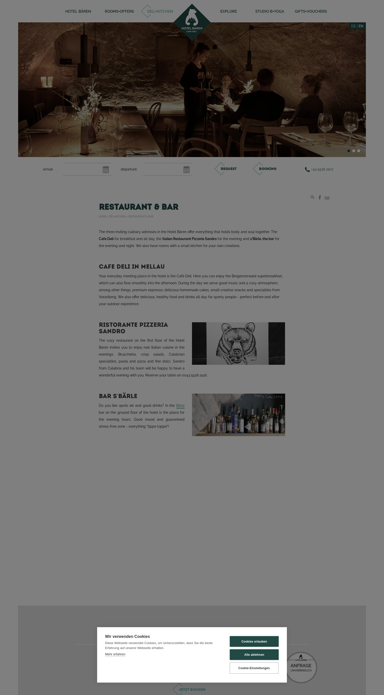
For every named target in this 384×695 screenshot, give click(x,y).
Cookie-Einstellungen (254, 668)
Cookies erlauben (254, 641)
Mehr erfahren (115, 654)
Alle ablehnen (254, 654)
